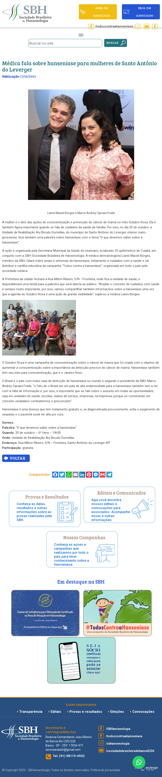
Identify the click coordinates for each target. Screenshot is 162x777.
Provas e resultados (86, 712)
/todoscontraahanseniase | (115, 26)
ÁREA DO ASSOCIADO (101, 11)
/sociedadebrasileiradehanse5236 (130, 751)
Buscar (112, 43)
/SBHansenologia (118, 728)
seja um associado (144, 11)
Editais (56, 712)
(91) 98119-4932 (72, 756)
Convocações (143, 712)
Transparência (31, 712)
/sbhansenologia (118, 743)
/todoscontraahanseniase (124, 736)
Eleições (117, 712)
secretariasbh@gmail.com (63, 749)
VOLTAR (17, 458)
